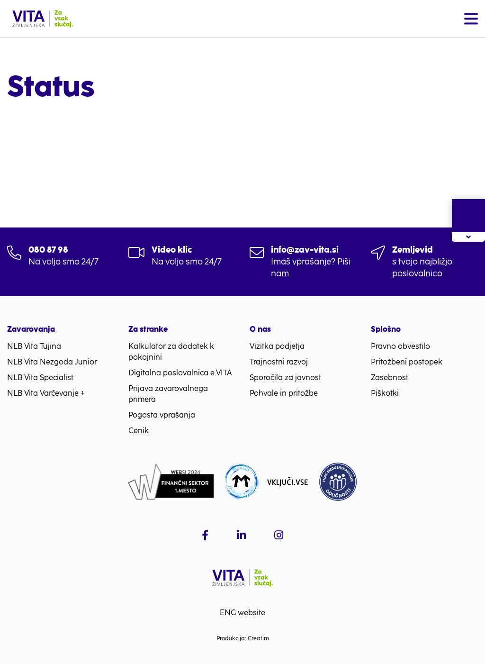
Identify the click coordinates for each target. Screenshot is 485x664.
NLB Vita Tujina (34, 346)
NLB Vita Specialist (40, 377)
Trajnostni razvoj (279, 361)
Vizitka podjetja (277, 346)
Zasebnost (389, 377)
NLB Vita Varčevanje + (46, 393)
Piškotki (385, 393)
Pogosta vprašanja (161, 414)
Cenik (138, 430)
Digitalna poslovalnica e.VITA (180, 372)
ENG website (242, 612)
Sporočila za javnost (285, 377)
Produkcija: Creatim (242, 638)
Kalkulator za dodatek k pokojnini (171, 352)
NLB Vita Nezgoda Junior (52, 361)
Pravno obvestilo (400, 346)
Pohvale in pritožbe (284, 393)
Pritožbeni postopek (406, 361)
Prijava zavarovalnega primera (168, 394)
